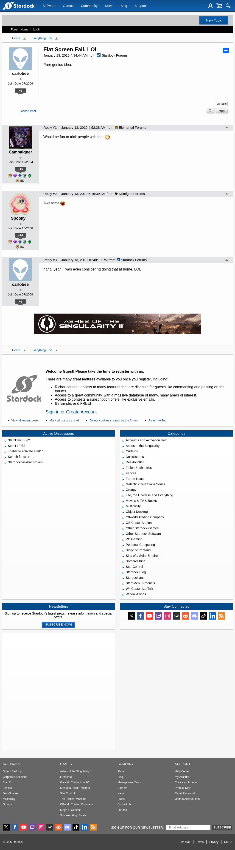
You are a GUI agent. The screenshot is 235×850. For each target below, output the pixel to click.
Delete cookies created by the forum (113, 420)
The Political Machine (73, 799)
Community (89, 6)
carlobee (20, 73)
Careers (122, 788)
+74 (20, 235)
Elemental (66, 777)
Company (126, 764)
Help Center (182, 771)
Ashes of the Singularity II (75, 771)
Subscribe (222, 827)
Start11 (7, 782)
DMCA (228, 842)
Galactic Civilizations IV (74, 782)
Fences (7, 788)
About (121, 771)
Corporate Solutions (15, 777)
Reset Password (185, 793)
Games (68, 6)
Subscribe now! (58, 624)
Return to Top (157, 420)
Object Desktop (12, 771)
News (109, 6)
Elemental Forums (130, 127)
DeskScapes (10, 793)
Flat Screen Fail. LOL (70, 49)
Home (16, 38)
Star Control (67, 793)
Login (37, 29)
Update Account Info (187, 799)
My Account (182, 777)
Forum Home (19, 29)
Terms (200, 842)
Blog (123, 6)
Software (49, 6)
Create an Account (186, 782)
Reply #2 (50, 194)
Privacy (213, 842)
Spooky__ (20, 218)
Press (121, 799)
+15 (20, 169)
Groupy (7, 804)
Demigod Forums (130, 194)
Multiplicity (9, 799)
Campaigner (20, 152)
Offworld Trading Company (76, 804)
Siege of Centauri (70, 810)
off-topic (222, 103)
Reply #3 (50, 260)
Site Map (184, 842)
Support (140, 6)
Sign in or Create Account (71, 411)
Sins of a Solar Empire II (75, 788)
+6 (20, 90)
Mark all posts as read (64, 420)
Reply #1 (50, 127)
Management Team (129, 782)
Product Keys (183, 788)
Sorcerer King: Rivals (73, 815)
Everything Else (42, 38)
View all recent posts (25, 420)
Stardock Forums (112, 55)
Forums (122, 810)
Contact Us (124, 804)
